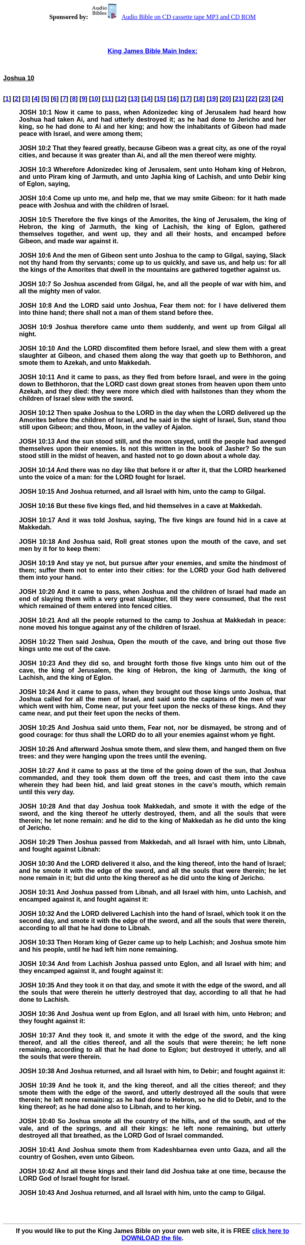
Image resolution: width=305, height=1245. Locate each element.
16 (173, 98)
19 (212, 98)
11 (107, 98)
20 (225, 98)
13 (133, 98)
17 (186, 98)
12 (120, 98)
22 (251, 98)
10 (94, 98)
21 (238, 98)
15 (160, 98)
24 (277, 98)
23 (264, 98)
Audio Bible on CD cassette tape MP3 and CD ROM (173, 17)
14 (147, 98)
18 (199, 98)
